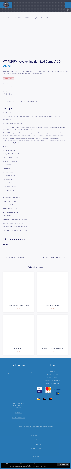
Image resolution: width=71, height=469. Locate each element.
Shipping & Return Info (52, 380)
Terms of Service (52, 374)
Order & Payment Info (52, 383)
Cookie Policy (42, 466)
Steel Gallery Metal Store (10, 18)
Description (10, 101)
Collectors (15, 86)
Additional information (29, 101)
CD (20, 18)
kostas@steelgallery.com (18, 417)
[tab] (10, 101)
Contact (52, 371)
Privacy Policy (52, 377)
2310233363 (18, 412)
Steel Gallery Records (24, 86)
